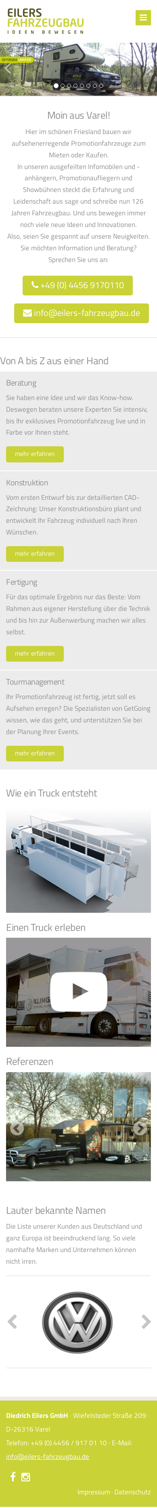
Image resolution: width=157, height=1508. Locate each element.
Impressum (93, 1492)
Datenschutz (132, 1492)
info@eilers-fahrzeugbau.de (81, 313)
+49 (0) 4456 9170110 (77, 285)
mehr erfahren (35, 453)
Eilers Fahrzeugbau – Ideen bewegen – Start (45, 21)
